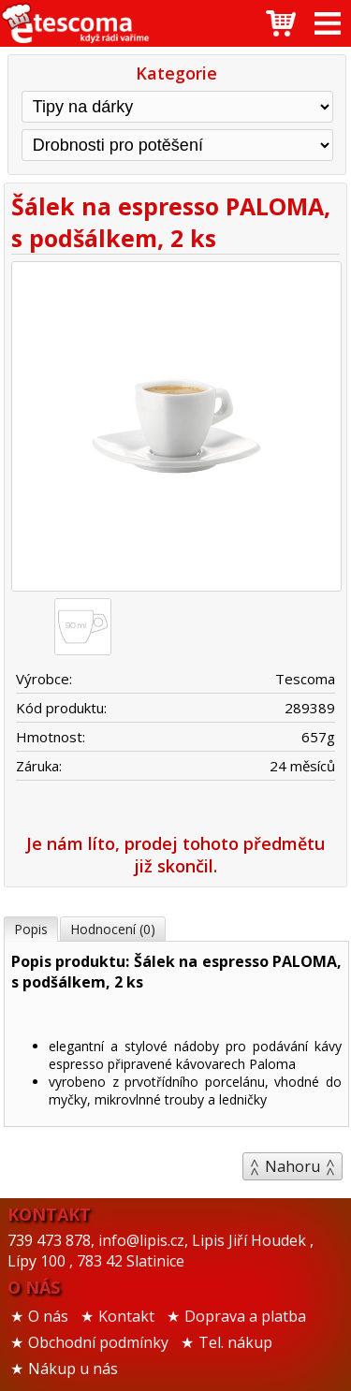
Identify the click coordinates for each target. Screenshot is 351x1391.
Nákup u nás (73, 1368)
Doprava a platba (245, 1316)
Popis (31, 929)
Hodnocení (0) (112, 929)
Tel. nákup (235, 1342)
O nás (48, 1316)
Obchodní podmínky (98, 1342)
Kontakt (126, 1316)
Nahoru (292, 1166)
